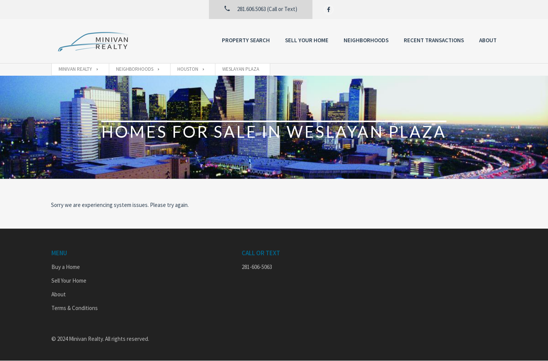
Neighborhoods (366, 40)
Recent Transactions (434, 40)
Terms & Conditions (74, 308)
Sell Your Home (306, 40)
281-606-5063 (257, 266)
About (488, 40)
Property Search (246, 40)
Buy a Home (65, 266)
